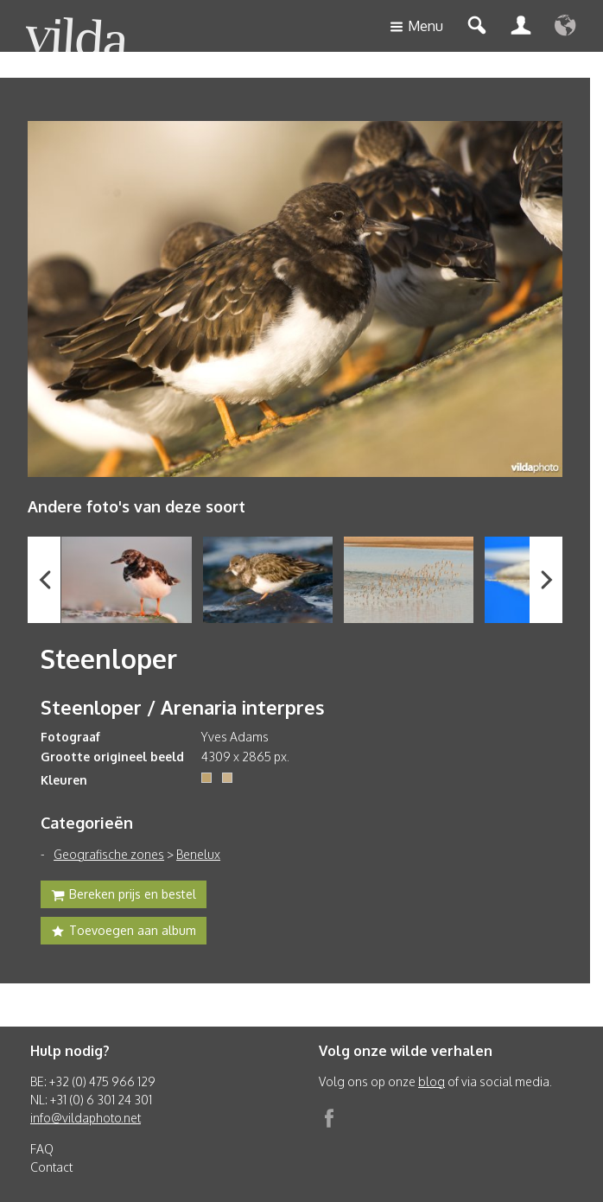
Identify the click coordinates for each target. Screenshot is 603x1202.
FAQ (42, 1149)
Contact (51, 1167)
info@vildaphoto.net (85, 1117)
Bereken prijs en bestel (123, 896)
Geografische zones (109, 854)
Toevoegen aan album (123, 932)
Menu (416, 27)
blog (431, 1081)
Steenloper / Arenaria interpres (183, 707)
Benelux (198, 854)
